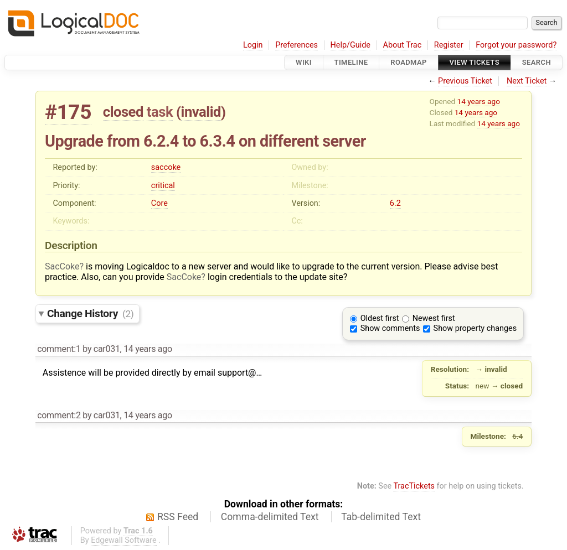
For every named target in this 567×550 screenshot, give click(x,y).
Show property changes (475, 328)
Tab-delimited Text (381, 516)
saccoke (166, 167)
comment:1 (58, 349)
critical (163, 185)
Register (448, 45)
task (160, 111)
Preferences (296, 45)
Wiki (304, 62)
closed (123, 111)
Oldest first (379, 318)
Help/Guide (350, 45)
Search (536, 62)
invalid (201, 111)
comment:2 (58, 415)
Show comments (390, 328)
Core (159, 203)
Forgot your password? (516, 45)
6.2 (395, 203)
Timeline (351, 62)
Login (253, 45)
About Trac (402, 45)
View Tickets (474, 62)
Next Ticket (527, 81)
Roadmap (408, 62)
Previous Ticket (465, 81)
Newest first (434, 318)
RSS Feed (177, 516)
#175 (68, 112)
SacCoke (62, 266)
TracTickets (414, 486)
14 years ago (478, 101)
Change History (90, 313)
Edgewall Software (124, 540)
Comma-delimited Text (270, 516)
